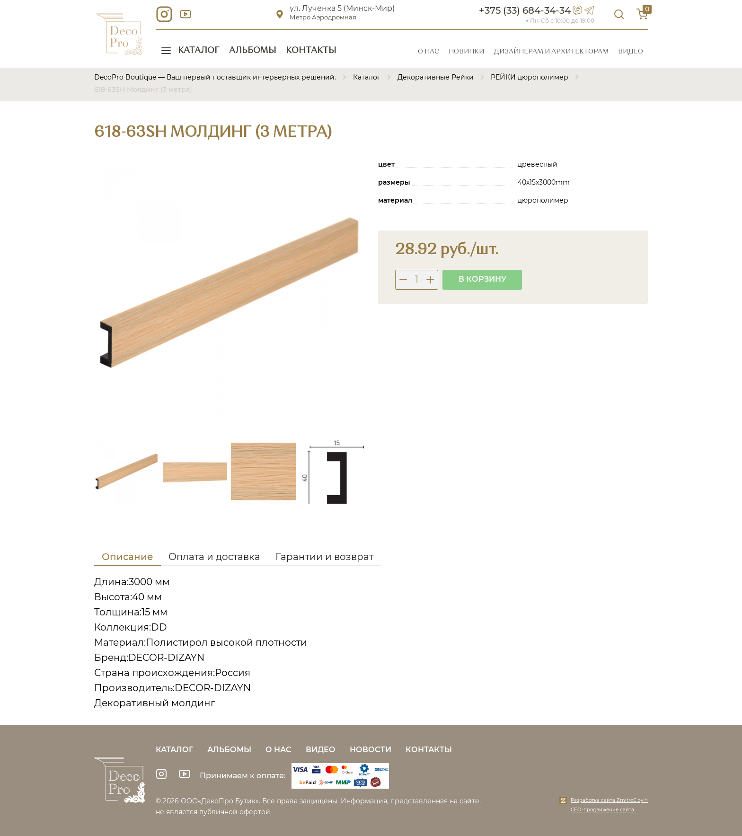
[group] (229, 292)
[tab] (127, 558)
